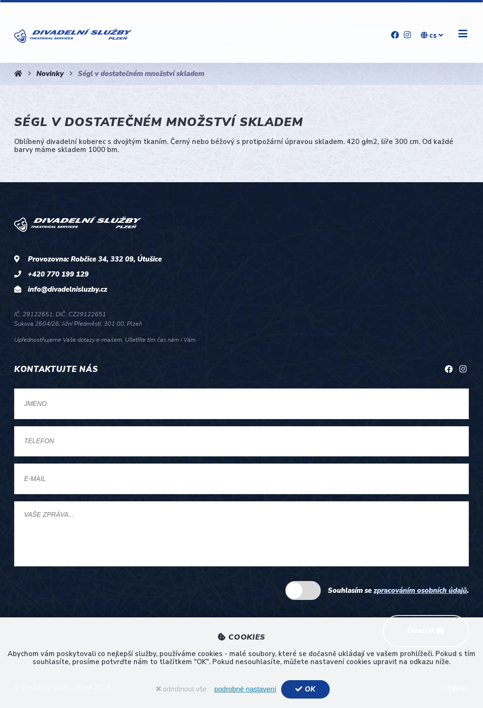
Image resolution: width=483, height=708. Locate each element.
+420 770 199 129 (58, 274)
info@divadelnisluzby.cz (67, 289)
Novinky (50, 73)
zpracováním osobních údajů (420, 590)
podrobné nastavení (245, 689)
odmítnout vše (181, 689)
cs (432, 35)
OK (305, 689)
